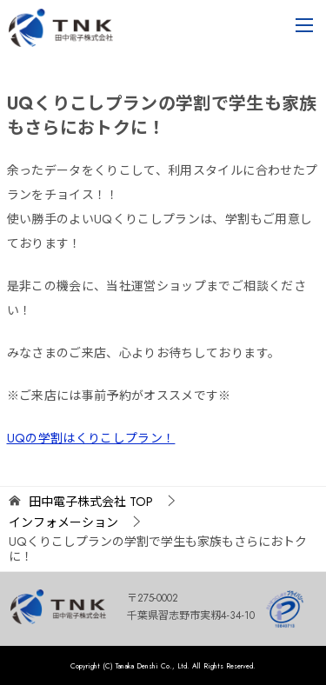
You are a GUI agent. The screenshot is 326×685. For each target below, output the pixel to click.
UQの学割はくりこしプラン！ (91, 438)
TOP (91, 502)
